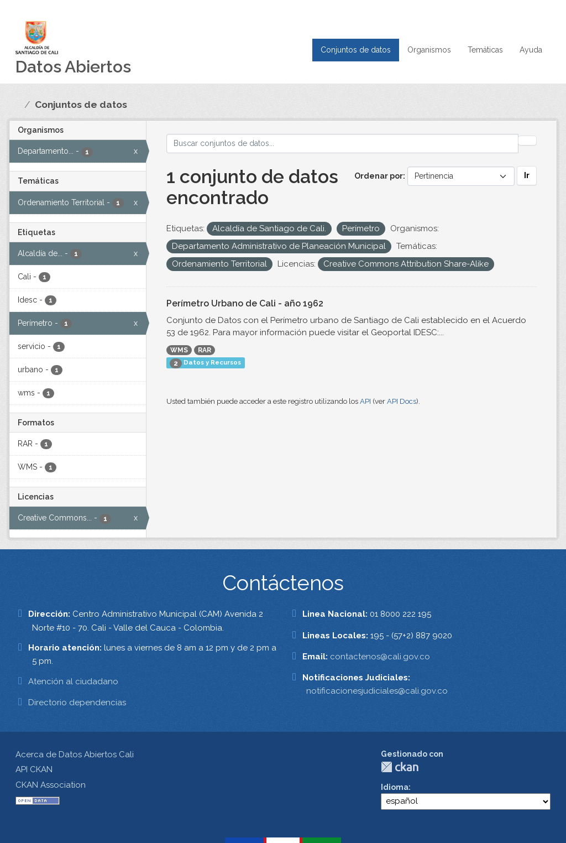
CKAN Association (50, 785)
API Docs (401, 401)
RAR (204, 350)
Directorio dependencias (77, 702)
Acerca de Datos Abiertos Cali (74, 754)
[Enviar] (527, 140)
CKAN (399, 767)
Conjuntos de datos (356, 49)
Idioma (394, 787)
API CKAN (34, 769)
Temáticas (485, 49)
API (365, 401)
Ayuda (531, 49)
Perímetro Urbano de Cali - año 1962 (244, 303)
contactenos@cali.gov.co (380, 657)
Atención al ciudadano (73, 681)
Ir (527, 175)
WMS (179, 350)
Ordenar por (378, 175)
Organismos (429, 49)
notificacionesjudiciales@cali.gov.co (377, 691)
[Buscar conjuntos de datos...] (342, 143)
